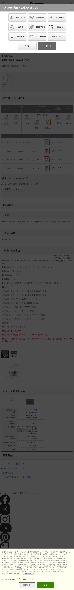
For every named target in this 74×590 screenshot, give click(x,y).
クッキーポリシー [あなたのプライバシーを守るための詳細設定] (28, 573)
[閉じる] (70, 552)
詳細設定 (26, 585)
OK (45, 585)
